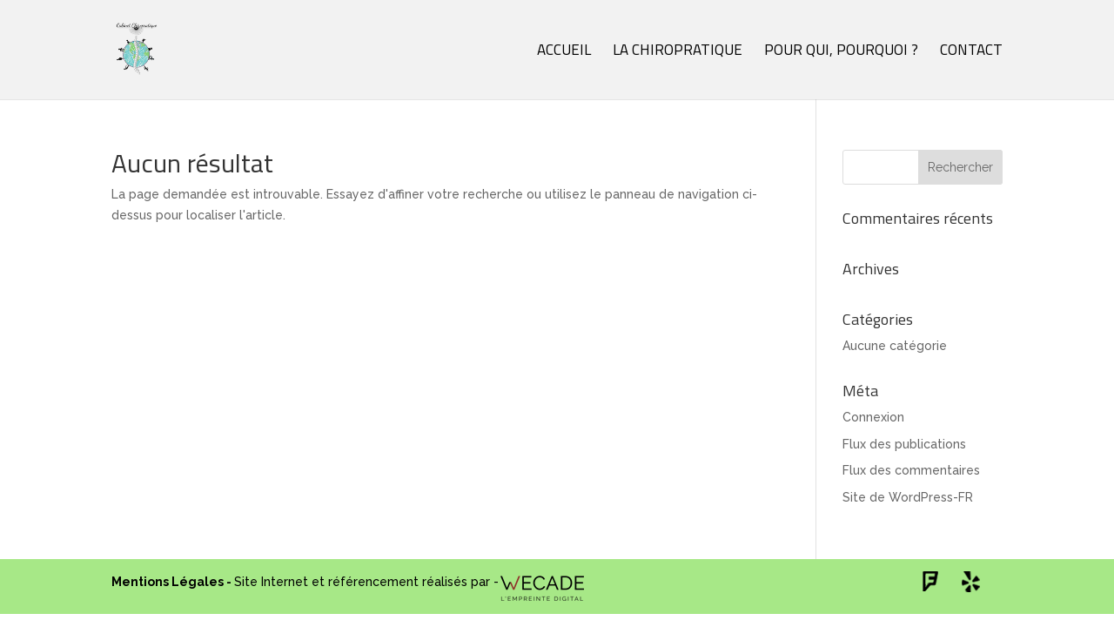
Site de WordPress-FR (907, 497)
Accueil (564, 52)
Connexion (873, 417)
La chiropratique (677, 52)
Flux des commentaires (911, 470)
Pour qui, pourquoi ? (841, 52)
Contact (971, 52)
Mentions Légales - (172, 582)
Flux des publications (904, 444)
